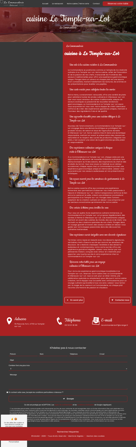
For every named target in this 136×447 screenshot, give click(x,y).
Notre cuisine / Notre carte (78, 3)
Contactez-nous (119, 300)
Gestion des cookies (96, 436)
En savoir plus (74, 300)
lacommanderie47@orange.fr (114, 318)
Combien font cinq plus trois (19, 359)
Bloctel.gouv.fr (65, 414)
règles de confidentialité (63, 398)
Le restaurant (57, 3)
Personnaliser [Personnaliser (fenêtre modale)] (14, 442)
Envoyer (70, 392)
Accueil (45, 3)
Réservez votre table (118, 3)
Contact (96, 3)
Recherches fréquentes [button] (68, 432)
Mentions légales (75, 436)
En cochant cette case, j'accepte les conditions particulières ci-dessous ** (36, 385)
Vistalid (36, 436)
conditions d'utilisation (85, 398)
